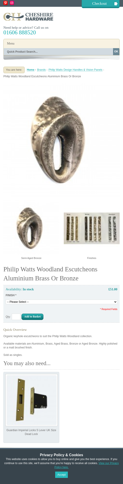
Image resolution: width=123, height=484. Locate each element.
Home (30, 69)
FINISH (11, 295)
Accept (61, 474)
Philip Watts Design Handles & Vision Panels (75, 69)
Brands (41, 69)
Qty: (8, 316)
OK (116, 51)
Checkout (99, 3)
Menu (10, 43)
